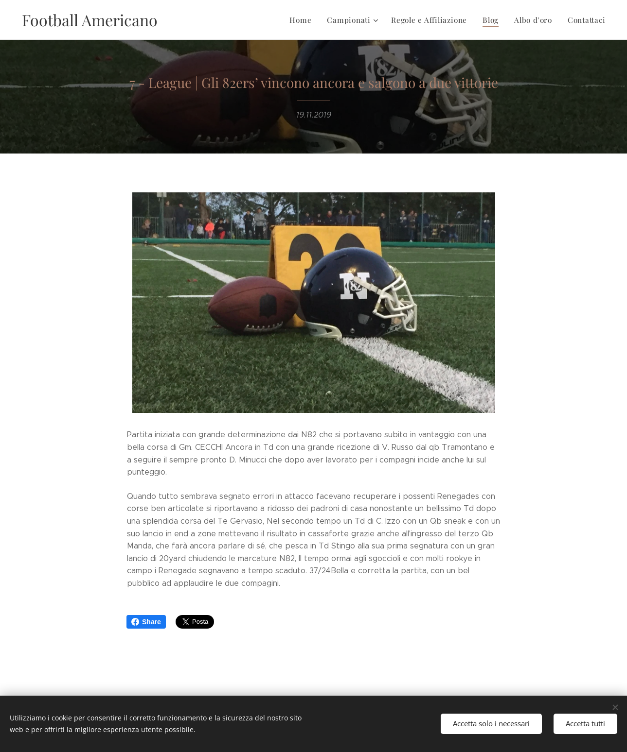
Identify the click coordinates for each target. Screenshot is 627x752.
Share (146, 622)
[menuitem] (303, 20)
